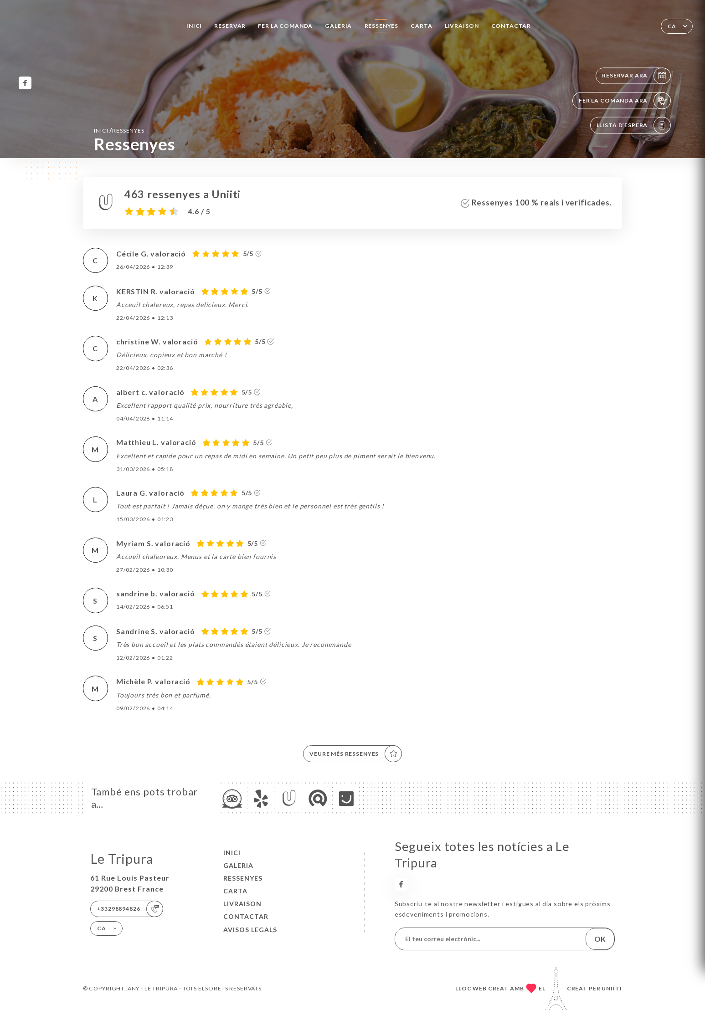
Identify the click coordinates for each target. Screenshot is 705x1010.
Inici (194, 25)
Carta (421, 25)
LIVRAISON (462, 25)
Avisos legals (250, 929)
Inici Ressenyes (119, 130)
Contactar (511, 25)
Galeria (338, 25)
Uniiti (612, 988)
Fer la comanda (285, 25)
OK (600, 938)
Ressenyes (382, 25)
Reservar (230, 25)
